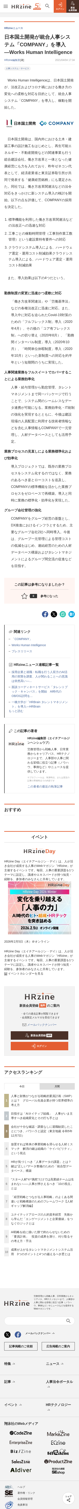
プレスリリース (22, 651)
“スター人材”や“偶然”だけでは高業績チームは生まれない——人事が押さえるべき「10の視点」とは (42, 1184)
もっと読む (16, 711)
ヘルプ (21, 1487)
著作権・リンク (26, 1492)
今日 (21, 1086)
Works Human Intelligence (29, 645)
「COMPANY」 (22, 639)
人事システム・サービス (17, 68)
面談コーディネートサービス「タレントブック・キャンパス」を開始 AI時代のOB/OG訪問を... (40, 691)
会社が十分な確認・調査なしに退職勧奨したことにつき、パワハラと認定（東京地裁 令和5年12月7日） (42, 1131)
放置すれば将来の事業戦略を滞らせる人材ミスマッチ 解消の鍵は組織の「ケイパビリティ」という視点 (42, 1149)
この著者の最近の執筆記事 (45, 786)
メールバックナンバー (39, 1024)
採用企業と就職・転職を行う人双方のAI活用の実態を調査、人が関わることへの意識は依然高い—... (40, 676)
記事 (10, 1382)
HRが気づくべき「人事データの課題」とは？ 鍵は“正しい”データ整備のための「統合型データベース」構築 (41, 1166)
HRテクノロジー (58, 1407)
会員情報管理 (25, 1498)
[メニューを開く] (6, 6)
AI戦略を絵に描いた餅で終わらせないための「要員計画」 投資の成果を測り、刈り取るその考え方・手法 (42, 1236)
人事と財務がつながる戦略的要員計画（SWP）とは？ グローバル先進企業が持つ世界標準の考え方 (42, 1100)
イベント (13, 1405)
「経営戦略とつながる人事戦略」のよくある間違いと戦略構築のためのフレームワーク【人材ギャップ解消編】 (42, 1201)
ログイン (39, 1046)
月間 (57, 1086)
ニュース (55, 1364)
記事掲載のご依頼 (21, 1346)
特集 (10, 1364)
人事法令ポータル (59, 1384)
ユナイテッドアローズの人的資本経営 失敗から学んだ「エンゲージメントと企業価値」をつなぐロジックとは (42, 1219)
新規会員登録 (38, 1035)
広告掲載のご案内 (58, 1346)
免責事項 (22, 1504)
